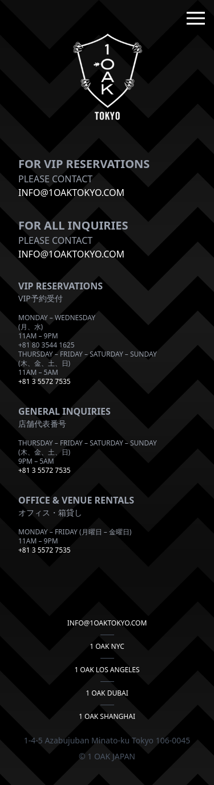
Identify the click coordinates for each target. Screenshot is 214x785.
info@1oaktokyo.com (71, 254)
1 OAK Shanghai (107, 716)
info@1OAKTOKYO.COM (71, 192)
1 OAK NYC (107, 646)
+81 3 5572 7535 (44, 381)
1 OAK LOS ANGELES (106, 669)
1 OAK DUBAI (107, 693)
